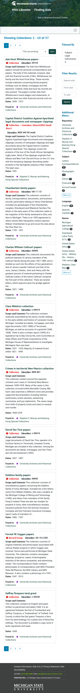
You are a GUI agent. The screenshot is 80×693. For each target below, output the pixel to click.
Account (56, 17)
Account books (69, 187)
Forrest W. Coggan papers (19, 534)
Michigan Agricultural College (67, 225)
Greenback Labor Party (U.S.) (67, 236)
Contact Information (23, 666)
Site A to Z (37, 666)
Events (64, 17)
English (65, 205)
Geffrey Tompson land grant (20, 593)
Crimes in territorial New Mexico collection (29, 368)
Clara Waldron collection (19, 306)
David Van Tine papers (17, 429)
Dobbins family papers (18, 475)
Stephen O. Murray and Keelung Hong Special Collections (68, 145)
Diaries (65, 179)
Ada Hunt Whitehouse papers (21, 59)
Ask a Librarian (45, 17)
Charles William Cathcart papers (23, 247)
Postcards (67, 183)
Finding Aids (42, 10)
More (66, 195)
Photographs (68, 171)
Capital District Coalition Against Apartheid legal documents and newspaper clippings (29, 120)
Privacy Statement (52, 666)
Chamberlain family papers (20, 188)
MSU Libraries (21, 10)
